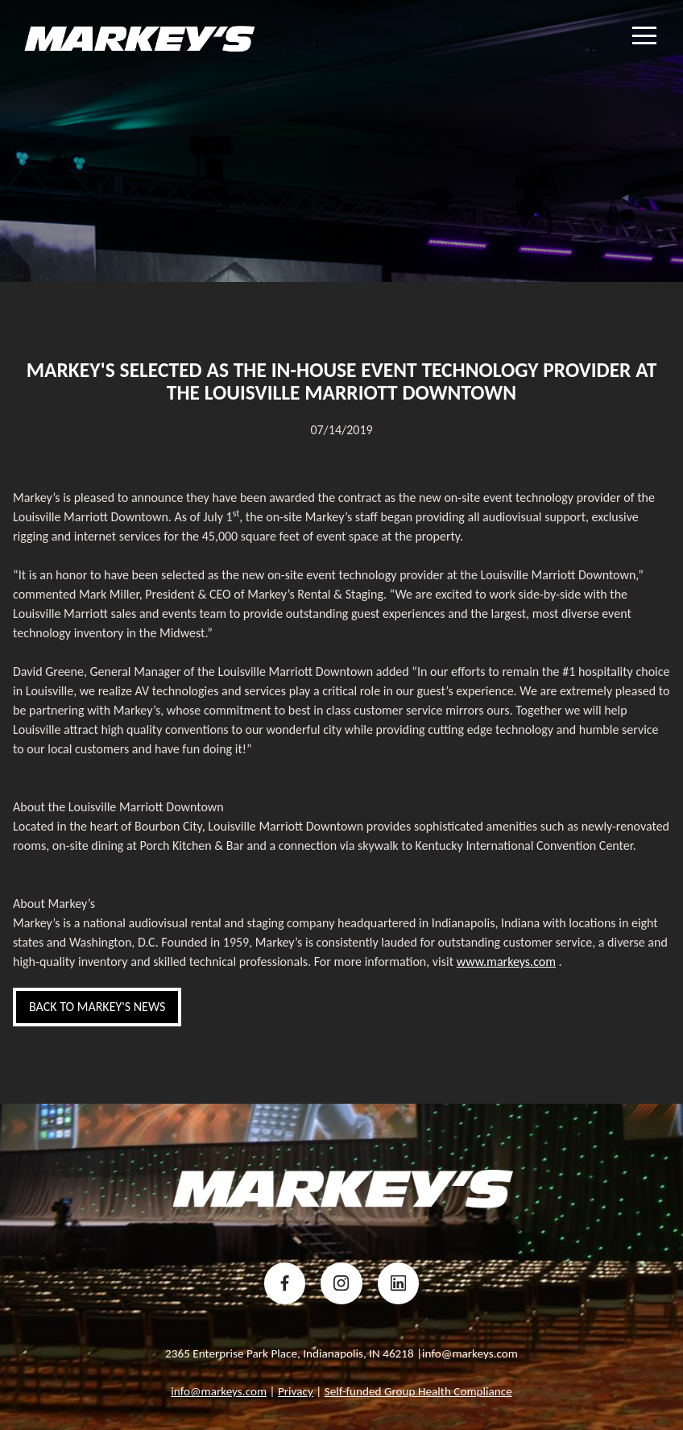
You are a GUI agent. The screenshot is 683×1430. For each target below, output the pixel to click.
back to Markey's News (97, 1006)
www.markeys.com (506, 961)
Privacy (295, 1391)
